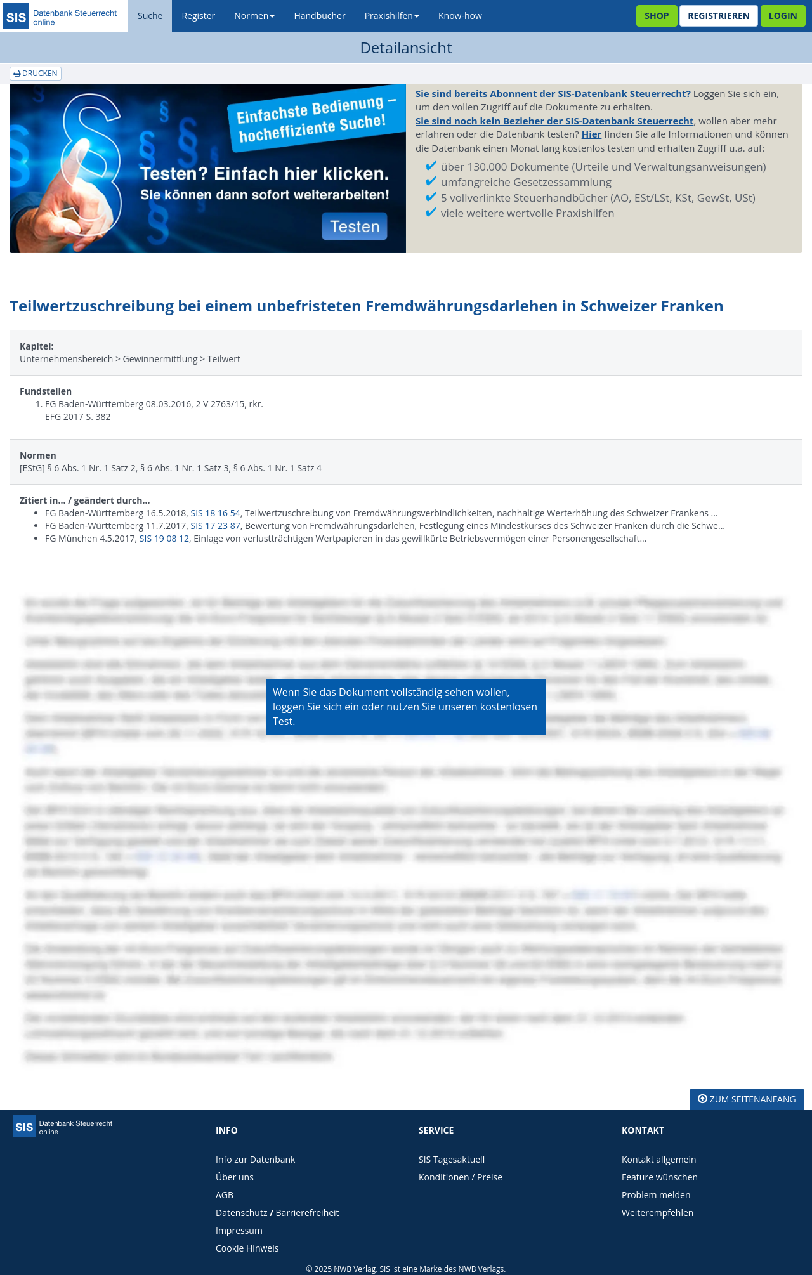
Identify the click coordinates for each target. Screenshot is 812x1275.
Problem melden (656, 1195)
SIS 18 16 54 (215, 513)
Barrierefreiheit (307, 1212)
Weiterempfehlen (657, 1212)
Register (198, 16)
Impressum (239, 1230)
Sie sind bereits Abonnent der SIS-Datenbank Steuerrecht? (553, 93)
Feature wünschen (660, 1177)
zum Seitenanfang (747, 1099)
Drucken (35, 73)
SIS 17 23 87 (215, 526)
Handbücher (319, 16)
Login (783, 16)
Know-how (460, 16)
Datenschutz (241, 1212)
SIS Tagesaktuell (452, 1159)
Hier (592, 134)
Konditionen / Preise (460, 1177)
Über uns (235, 1177)
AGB (224, 1195)
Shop (657, 16)
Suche (150, 16)
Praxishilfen (392, 16)
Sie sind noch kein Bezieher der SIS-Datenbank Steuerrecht (554, 120)
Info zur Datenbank (255, 1159)
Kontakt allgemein (659, 1159)
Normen (254, 16)
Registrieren (719, 16)
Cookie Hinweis (247, 1248)
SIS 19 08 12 (164, 538)
